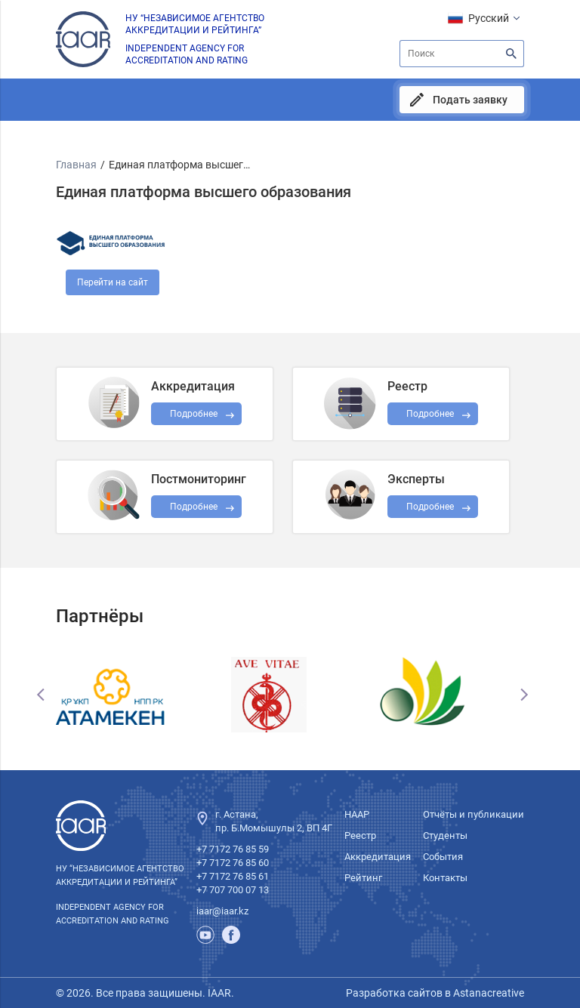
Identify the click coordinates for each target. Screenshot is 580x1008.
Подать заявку (470, 100)
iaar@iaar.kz (222, 911)
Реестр (360, 835)
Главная (76, 165)
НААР (356, 814)
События (443, 856)
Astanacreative (487, 993)
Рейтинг (363, 877)
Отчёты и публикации (473, 814)
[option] (134, 694)
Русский (488, 18)
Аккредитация (377, 856)
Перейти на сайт (112, 282)
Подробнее (194, 506)
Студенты (445, 835)
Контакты (445, 877)
